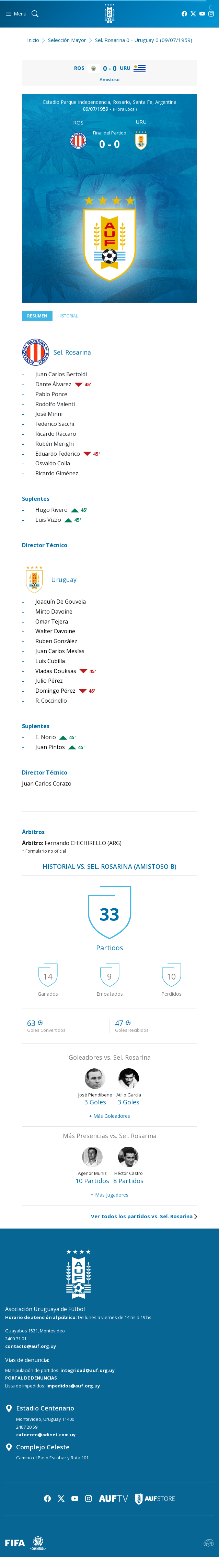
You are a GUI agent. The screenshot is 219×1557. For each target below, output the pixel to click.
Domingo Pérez (55, 690)
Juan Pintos (50, 747)
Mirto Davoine (53, 611)
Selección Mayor (67, 39)
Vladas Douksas (55, 671)
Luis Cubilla (50, 661)
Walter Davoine (55, 631)
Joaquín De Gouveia (60, 601)
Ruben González (56, 641)
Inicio (33, 39)
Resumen (37, 316)
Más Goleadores (109, 1116)
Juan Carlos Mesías (59, 651)
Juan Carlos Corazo (46, 783)
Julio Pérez (49, 680)
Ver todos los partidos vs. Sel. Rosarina (144, 1216)
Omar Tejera (51, 621)
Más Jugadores (109, 1194)
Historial (68, 316)
